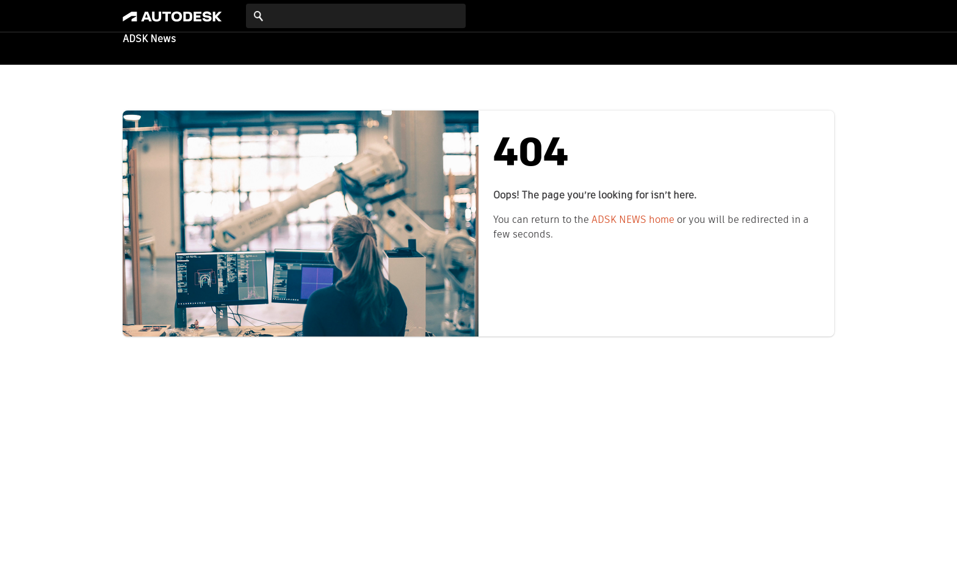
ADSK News (149, 40)
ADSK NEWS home (632, 220)
